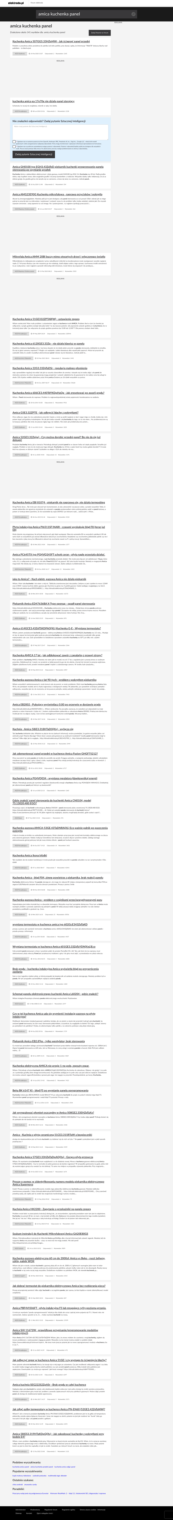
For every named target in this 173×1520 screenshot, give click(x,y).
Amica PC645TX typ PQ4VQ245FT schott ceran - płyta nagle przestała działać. (59, 554)
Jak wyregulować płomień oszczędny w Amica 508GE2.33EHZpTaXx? (53, 1112)
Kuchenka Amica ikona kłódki (30, 855)
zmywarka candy (30, 1485)
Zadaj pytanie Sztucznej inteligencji (33, 154)
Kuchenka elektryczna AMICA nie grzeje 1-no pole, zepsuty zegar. (51, 1066)
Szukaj (133, 14)
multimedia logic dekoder (57, 1476)
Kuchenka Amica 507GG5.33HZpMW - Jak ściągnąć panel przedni (51, 41)
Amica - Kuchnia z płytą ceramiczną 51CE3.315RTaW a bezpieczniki (52, 1135)
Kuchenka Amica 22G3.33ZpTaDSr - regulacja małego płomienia (50, 368)
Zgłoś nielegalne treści (45, 1513)
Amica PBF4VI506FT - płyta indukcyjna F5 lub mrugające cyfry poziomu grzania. (59, 1308)
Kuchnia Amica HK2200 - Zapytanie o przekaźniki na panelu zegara (52, 1209)
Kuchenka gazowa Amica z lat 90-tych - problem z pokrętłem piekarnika (54, 680)
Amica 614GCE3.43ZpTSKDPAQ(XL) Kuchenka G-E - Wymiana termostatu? (57, 628)
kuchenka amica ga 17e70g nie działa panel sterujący (44, 101)
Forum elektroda (37, 3)
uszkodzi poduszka (39, 1476)
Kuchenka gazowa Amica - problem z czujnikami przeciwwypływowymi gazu (57, 900)
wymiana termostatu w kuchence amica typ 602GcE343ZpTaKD (50, 924)
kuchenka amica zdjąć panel (65, 1467)
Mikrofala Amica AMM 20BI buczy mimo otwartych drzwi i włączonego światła (59, 256)
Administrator (21, 1510)
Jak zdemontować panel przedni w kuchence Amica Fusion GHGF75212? (55, 753)
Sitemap (19, 1513)
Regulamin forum (51, 1510)
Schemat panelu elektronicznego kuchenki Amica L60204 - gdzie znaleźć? (55, 994)
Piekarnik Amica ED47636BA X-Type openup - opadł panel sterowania (54, 603)
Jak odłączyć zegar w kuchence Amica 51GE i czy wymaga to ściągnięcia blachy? (60, 1360)
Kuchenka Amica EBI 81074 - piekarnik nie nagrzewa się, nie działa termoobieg (59, 502)
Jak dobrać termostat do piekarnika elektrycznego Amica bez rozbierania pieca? (59, 1286)
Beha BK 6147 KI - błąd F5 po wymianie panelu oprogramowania (50, 1090)
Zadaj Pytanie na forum (99, 33)
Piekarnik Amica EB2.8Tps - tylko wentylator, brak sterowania (49, 1041)
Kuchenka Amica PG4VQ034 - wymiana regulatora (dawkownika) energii (55, 778)
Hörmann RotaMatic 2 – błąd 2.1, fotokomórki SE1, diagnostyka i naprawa (78, 1493)
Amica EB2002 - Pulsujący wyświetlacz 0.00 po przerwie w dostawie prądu (57, 704)
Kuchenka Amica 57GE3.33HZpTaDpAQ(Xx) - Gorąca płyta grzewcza (53, 1157)
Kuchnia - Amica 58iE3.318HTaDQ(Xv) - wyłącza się (43, 729)
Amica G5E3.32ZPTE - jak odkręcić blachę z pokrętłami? (45, 412)
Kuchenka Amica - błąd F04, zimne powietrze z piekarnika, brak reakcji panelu (58, 877)
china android (18, 1485)
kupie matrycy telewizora (22, 1476)
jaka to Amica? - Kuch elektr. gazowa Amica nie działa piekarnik (49, 579)
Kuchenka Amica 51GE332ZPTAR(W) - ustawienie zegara (46, 319)
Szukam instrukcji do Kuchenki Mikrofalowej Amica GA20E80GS (50, 1234)
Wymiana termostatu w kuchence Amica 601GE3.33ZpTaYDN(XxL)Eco (54, 946)
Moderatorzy (35, 1510)
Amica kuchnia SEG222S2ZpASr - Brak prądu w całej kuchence (49, 1384)
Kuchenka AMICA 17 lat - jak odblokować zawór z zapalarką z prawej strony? (57, 655)
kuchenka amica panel (21, 1467)
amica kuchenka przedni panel (42, 1467)
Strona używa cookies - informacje (92, 1510)
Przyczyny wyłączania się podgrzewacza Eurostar (31, 1493)
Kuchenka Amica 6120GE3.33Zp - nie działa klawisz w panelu (48, 343)
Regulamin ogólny (68, 1510)
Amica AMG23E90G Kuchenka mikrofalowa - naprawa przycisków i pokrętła (57, 194)
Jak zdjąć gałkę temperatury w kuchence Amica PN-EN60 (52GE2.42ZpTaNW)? (59, 1409)
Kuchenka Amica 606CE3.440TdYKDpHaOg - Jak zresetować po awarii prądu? (58, 393)
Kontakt (29, 1513)
